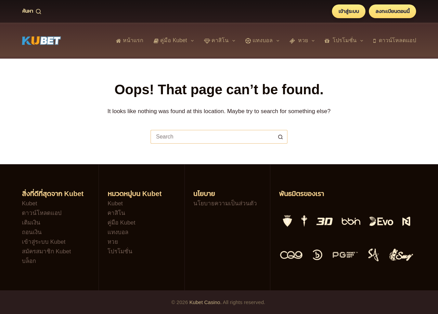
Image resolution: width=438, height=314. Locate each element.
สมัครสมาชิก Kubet (46, 251)
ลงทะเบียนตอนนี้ (392, 11)
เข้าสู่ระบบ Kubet (43, 242)
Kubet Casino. (205, 302)
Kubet (29, 203)
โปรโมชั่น (345, 41)
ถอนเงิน (32, 232)
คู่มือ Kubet (175, 41)
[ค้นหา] (31, 11)
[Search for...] (212, 137)
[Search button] (280, 137)
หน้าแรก (129, 40)
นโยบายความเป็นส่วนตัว (225, 203)
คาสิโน (221, 41)
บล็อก (29, 261)
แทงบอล (263, 41)
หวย (303, 41)
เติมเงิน (31, 222)
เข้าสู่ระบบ (348, 11)
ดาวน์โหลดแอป (394, 40)
